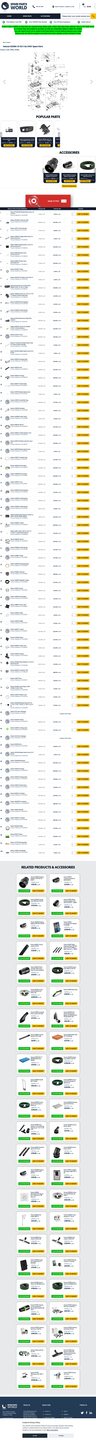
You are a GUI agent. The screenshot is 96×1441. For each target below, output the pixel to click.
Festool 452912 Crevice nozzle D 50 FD (37, 945)
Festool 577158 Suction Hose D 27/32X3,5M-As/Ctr (38, 1283)
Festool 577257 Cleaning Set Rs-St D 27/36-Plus (70, 1305)
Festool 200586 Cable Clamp (18, 416)
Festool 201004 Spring (16, 588)
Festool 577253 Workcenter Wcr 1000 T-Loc (37, 1374)
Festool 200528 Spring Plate (18, 596)
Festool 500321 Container (17, 793)
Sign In (64, 1411)
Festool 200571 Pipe (15, 678)
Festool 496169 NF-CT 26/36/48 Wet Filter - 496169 (36, 1058)
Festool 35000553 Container (18, 801)
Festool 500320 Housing (17, 769)
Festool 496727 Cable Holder (18, 384)
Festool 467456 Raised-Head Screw (20, 449)
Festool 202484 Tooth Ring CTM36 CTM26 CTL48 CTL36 (20, 687)
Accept (35, 1435)
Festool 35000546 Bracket (17, 760)
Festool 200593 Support (17, 654)
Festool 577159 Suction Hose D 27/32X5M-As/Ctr (70, 1283)
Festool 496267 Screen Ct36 (18, 645)
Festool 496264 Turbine (17, 523)
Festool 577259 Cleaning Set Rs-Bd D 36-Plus (70, 1328)
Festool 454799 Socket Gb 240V (9, 139)
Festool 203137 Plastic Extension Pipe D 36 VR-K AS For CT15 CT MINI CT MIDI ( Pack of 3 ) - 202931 (70, 947)
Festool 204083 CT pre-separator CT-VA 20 (70, 1215)
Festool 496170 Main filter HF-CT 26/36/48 (70, 1035)
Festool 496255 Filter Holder (18, 465)
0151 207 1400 (38, 6)
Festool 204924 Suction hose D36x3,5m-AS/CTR (87, 175)
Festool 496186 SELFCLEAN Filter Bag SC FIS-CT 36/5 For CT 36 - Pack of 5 (37, 1195)
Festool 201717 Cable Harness (18, 228)
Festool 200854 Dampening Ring (19, 564)
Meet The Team (66, 1417)
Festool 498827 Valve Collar (18, 604)
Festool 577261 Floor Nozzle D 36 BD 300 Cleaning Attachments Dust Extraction (70, 1352)
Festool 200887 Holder (16, 555)
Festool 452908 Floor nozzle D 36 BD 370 (69, 1238)
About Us (46, 1411)
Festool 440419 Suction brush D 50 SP (70, 1148)
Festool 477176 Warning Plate (18, 842)
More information (52, 1430)
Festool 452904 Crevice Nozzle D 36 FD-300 (37, 1035)
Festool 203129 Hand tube (70, 989)
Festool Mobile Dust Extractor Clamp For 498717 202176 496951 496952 (21, 515)
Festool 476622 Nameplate (18, 850)
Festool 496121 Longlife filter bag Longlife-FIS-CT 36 (70, 1171)
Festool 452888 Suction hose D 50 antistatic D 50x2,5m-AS (70, 1081)
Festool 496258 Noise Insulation (19, 490)
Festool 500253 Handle (16, 719)
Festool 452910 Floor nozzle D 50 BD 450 (36, 1238)
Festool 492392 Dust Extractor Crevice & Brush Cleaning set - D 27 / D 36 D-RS (37, 1127)
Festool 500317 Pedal (16, 834)
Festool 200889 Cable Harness (18, 547)
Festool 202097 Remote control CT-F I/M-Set (70, 1260)
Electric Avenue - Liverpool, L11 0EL (63, 7)
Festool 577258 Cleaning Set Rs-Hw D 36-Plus (37, 1328)
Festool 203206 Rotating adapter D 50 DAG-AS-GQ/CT (51, 175)
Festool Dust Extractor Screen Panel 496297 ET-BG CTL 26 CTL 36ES (27, 139)
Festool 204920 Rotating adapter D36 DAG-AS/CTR (37, 922)
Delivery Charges (48, 1417)
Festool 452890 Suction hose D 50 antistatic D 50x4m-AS (37, 1103)
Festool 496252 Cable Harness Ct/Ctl (20, 433)
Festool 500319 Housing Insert (18, 777)
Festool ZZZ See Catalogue (18, 711)
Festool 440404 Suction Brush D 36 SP (70, 1125)
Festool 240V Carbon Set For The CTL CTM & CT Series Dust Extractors (20, 531)
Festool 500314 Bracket (16, 809)
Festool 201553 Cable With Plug (19, 400)
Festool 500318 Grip (16, 744)
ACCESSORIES (45, 16)
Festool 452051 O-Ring (16, 269)
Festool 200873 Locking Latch (18, 728)
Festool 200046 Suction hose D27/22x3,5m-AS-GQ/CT (70, 1194)
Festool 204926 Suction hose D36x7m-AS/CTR (70, 967)
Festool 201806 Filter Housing (18, 474)
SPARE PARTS (27, 16)
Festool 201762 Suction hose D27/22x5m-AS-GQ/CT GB (37, 991)
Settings (61, 1435)
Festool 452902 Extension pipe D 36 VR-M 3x (70, 1103)
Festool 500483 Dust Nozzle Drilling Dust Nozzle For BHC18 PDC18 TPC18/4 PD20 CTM (70, 1014)
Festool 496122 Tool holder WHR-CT (36, 1215)
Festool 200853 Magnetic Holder (19, 580)
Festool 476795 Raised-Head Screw (20, 392)
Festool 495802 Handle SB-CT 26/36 (37, 1080)
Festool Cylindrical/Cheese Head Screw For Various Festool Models (21, 343)
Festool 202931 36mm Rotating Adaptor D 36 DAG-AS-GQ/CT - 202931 (70, 901)
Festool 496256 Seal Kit (16, 539)
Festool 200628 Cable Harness (18, 310)
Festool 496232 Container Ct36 (19, 670)
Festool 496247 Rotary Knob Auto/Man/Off (18, 261)
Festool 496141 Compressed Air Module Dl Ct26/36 (70, 923)
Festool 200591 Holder (16, 613)
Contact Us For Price (65, 713)
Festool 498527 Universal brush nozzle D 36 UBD (37, 1012)
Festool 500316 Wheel (16, 826)
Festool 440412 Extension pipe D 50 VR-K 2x (37, 1148)
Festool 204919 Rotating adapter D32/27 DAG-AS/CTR (37, 1171)
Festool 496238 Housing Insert (18, 359)
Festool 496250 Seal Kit (16, 424)
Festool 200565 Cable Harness (18, 506)
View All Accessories (69, 186)
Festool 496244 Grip (16, 367)
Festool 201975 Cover (16, 482)
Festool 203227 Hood (16, 334)
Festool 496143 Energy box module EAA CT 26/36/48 (37, 1261)
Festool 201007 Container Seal (18, 457)
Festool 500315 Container (17, 818)
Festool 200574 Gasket (16, 621)
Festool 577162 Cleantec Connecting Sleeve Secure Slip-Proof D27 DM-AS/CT (38, 1307)
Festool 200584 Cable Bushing (18, 498)
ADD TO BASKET (9, 145)
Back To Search (7, 42)
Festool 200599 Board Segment (19, 302)
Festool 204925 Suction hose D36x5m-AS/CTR (70, 1057)
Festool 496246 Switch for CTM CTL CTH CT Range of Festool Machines (45, 139)
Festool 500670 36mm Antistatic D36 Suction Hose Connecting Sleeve (37, 968)
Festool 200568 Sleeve (16, 637)
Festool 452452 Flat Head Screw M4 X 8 (21, 277)
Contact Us (46, 1414)
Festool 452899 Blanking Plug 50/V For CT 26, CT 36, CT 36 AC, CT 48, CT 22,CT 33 (21, 704)
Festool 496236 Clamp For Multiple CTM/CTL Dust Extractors (20, 327)
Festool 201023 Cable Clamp (18, 785)
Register (64, 1414)
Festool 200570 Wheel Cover (18, 694)
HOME (9, 16)
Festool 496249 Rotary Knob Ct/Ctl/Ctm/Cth (18, 253)
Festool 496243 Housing (17, 375)
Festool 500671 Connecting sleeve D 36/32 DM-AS (69, 175)
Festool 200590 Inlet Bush (17, 408)
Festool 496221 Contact (17, 629)
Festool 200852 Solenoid (17, 572)
